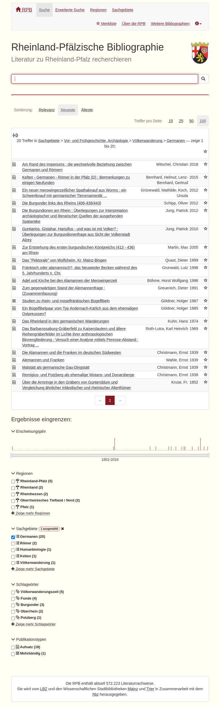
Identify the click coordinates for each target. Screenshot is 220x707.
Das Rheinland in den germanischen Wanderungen (65, 321)
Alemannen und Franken (43, 360)
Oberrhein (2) (27, 611)
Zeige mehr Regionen (30, 513)
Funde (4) (24, 598)
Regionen (98, 10)
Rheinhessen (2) (29, 494)
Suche (44, 10)
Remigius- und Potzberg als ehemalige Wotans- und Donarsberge (78, 375)
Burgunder (27, 604)
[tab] (23, 109)
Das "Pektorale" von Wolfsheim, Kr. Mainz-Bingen (64, 260)
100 (203, 121)
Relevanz (47, 110)
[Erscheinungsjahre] (110, 460)
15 (171, 121)
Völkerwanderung (147, 140)
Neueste (68, 110)
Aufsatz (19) (25, 647)
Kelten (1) (23, 556)
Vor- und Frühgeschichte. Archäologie (96, 140)
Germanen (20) (28, 536)
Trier (150, 689)
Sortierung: (23, 110)
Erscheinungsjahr (28, 431)
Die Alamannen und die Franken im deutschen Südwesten (71, 352)
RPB (24, 10)
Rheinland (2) (27, 487)
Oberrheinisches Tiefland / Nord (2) (45, 500)
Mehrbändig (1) (28, 653)
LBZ (43, 689)
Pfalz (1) (22, 506)
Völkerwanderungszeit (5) (37, 591)
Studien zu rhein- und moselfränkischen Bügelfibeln (66, 301)
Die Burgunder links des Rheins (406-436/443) (61, 203)
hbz (95, 694)
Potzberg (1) (26, 617)
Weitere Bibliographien (170, 23)
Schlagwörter (25, 584)
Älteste (87, 110)
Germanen (176, 140)
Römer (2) (24, 543)
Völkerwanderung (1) (33, 562)
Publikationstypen (28, 639)
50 (191, 121)
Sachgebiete (122, 10)
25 (181, 121)
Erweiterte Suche (70, 10)
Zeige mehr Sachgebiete (33, 569)
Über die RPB (134, 23)
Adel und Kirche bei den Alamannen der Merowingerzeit (69, 280)
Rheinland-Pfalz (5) (31, 481)
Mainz (133, 689)
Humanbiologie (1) (31, 549)
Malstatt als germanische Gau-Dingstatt (55, 367)
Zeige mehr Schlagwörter (33, 624)
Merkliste (106, 23)
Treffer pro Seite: (148, 121)
